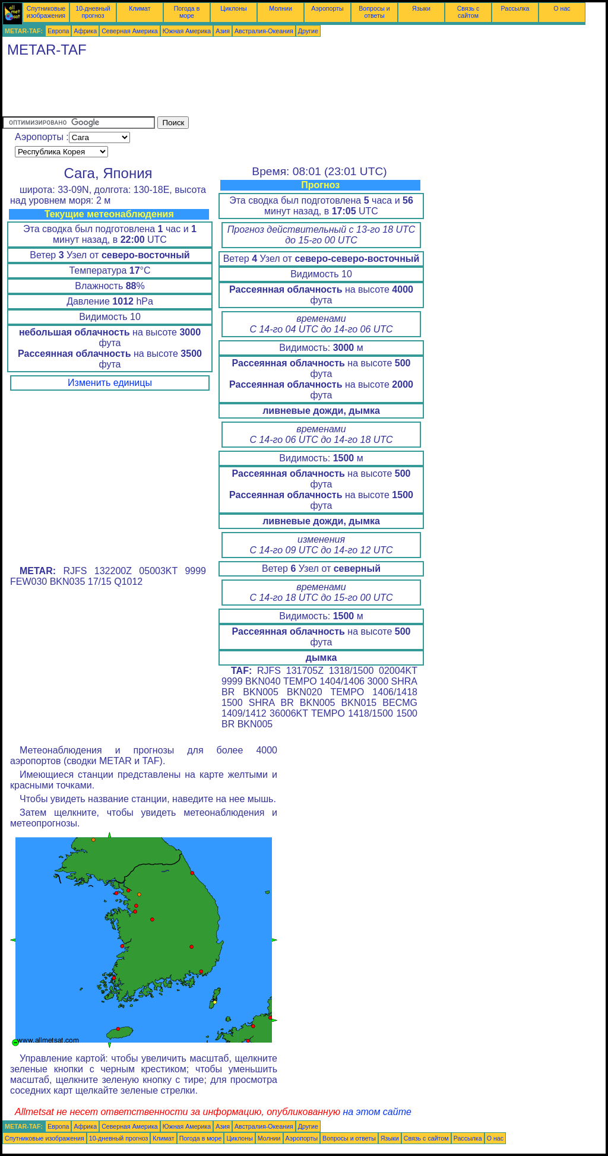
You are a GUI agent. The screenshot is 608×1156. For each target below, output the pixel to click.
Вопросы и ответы (374, 12)
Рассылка (515, 8)
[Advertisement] (218, 89)
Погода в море (187, 12)
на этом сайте (377, 1112)
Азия (223, 30)
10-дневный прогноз (92, 12)
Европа (58, 30)
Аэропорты (327, 8)
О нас (561, 8)
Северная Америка (130, 30)
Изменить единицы (110, 383)
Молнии (280, 8)
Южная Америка (187, 30)
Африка (85, 30)
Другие (308, 30)
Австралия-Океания (264, 30)
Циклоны (233, 8)
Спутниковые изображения (46, 12)
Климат (139, 8)
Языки (421, 8)
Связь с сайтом (468, 12)
